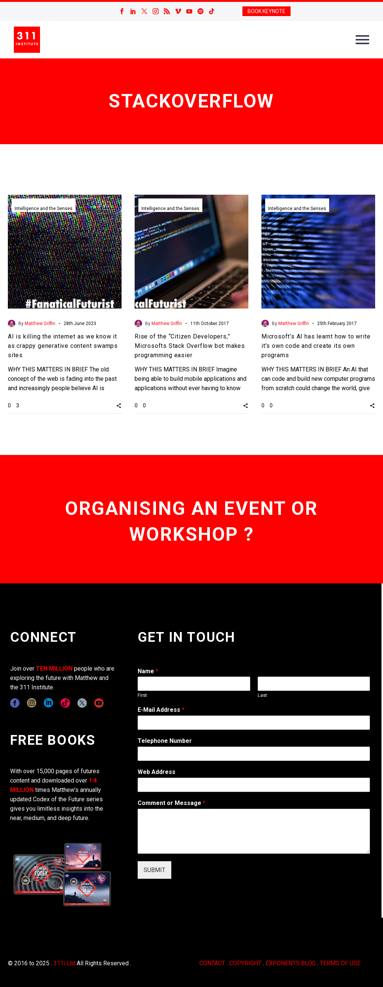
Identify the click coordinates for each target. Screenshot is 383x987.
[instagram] (31, 703)
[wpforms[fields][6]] (254, 754)
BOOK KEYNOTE (266, 11)
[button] (119, 405)
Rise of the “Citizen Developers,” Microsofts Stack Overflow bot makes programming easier (190, 346)
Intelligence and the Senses (44, 208)
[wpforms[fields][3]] (254, 785)
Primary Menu (362, 39)
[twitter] (82, 703)
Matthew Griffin (40, 323)
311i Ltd (64, 963)
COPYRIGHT (245, 963)
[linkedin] (48, 703)
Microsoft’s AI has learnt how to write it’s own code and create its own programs (315, 346)
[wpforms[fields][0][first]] (194, 684)
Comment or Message (171, 803)
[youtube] (99, 703)
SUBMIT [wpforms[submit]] (154, 870)
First (142, 695)
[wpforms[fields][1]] (254, 723)
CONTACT (212, 963)
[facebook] (14, 703)
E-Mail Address (161, 709)
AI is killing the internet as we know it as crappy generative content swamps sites (63, 346)
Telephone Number (165, 740)
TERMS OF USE (340, 963)
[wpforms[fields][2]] (254, 831)
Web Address (156, 771)
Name (148, 671)
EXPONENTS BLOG (291, 963)
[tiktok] (65, 703)
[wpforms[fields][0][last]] (314, 684)
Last (262, 695)
